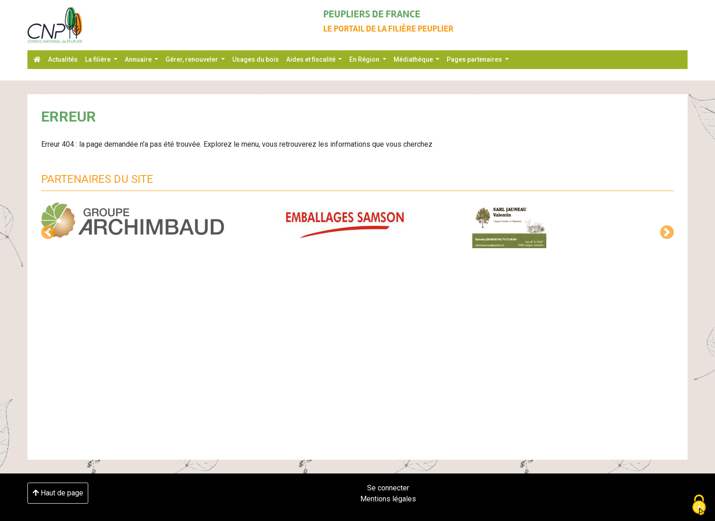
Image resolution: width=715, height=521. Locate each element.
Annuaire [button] (139, 59)
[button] (48, 232)
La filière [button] (98, 59)
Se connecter (388, 488)
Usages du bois (255, 59)
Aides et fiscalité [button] (311, 59)
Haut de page (57, 493)
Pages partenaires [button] (475, 59)
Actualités (63, 59)
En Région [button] (365, 59)
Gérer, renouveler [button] (192, 59)
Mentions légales (388, 498)
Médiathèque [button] (414, 59)
